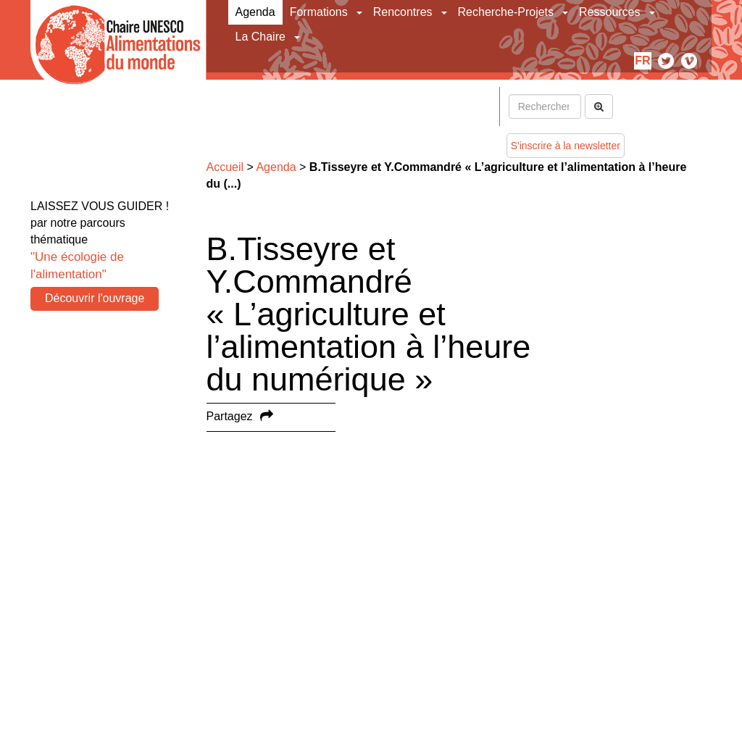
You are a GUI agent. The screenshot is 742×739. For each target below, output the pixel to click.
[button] (360, 12)
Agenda (255, 12)
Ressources (609, 12)
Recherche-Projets (506, 12)
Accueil (225, 167)
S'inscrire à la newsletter (565, 145)
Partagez (230, 416)
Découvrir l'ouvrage (94, 298)
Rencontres (403, 12)
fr (642, 60)
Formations (319, 12)
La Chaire (260, 36)
